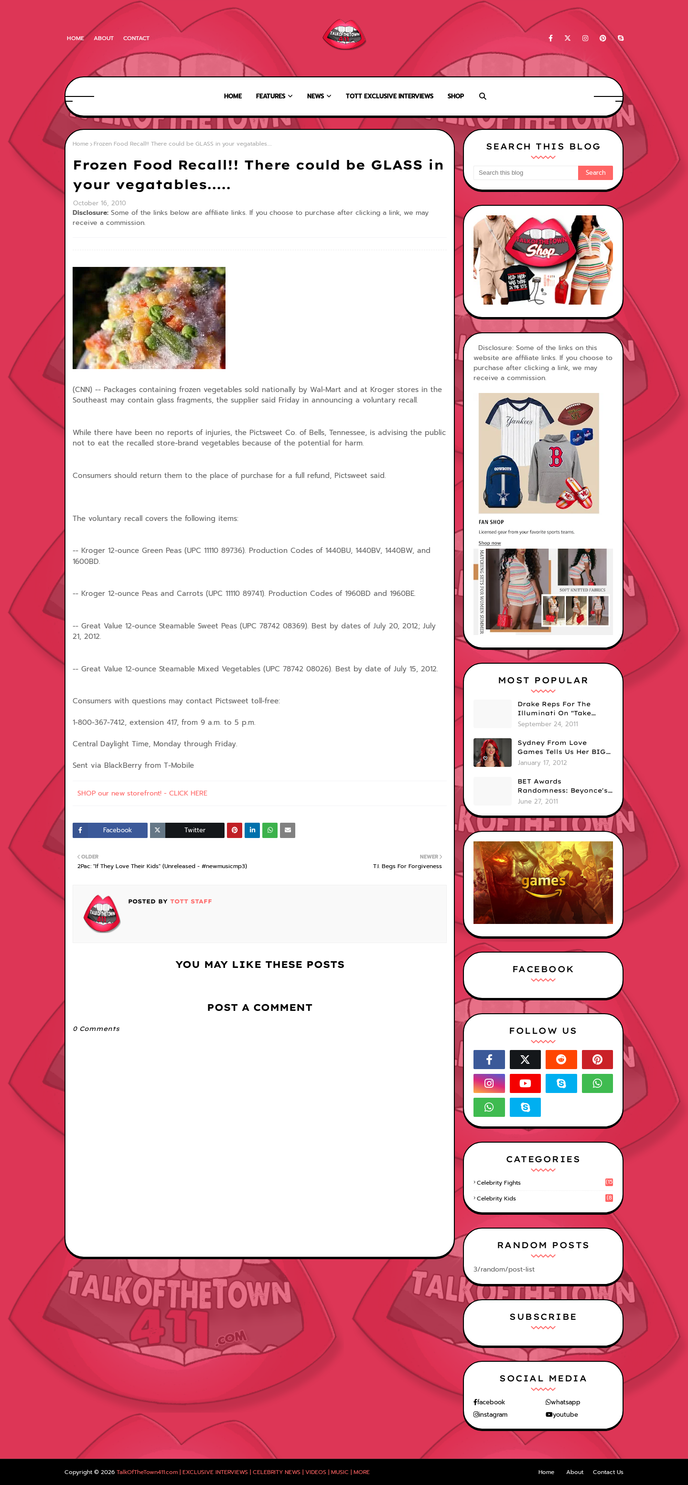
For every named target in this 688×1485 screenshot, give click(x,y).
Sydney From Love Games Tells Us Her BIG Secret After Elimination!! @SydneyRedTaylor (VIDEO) (561, 748)
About (104, 38)
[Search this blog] (525, 173)
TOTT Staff (190, 901)
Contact (136, 38)
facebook (491, 1402)
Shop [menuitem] (456, 96)
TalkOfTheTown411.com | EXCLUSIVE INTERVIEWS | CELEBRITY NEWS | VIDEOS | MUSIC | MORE (243, 1472)
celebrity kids (545, 1198)
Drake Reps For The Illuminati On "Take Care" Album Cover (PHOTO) (554, 709)
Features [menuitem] (270, 96)
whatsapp (565, 1402)
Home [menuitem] (233, 96)
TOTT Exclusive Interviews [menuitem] (389, 96)
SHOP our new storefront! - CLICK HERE (142, 793)
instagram (493, 1414)
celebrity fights (545, 1182)
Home (75, 38)
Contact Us (608, 1472)
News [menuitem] (315, 96)
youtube (565, 1414)
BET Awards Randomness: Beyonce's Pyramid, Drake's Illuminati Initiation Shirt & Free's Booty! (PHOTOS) (562, 786)
